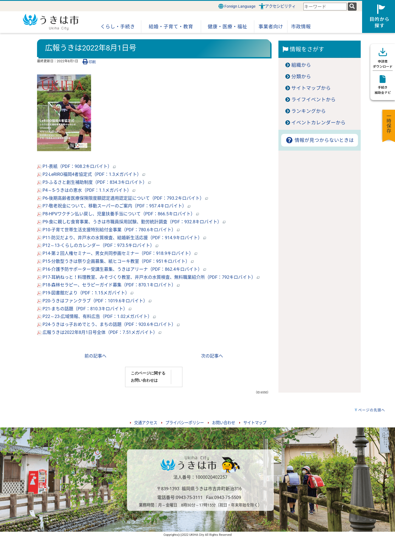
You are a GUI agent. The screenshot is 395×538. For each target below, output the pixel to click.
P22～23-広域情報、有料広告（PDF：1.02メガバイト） (96, 316)
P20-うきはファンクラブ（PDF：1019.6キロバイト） (94, 300)
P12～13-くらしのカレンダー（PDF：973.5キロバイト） (97, 245)
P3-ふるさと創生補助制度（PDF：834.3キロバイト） (94, 182)
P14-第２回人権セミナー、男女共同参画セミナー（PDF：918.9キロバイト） (117, 253)
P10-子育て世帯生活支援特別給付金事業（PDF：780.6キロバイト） (108, 229)
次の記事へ (212, 356)
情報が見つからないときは (319, 140)
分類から (301, 76)
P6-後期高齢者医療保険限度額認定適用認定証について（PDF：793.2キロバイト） (122, 198)
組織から (301, 65)
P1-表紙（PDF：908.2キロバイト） (76, 166)
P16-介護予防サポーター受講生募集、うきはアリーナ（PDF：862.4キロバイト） (121, 269)
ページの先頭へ (371, 410)
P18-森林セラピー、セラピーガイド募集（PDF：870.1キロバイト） (108, 285)
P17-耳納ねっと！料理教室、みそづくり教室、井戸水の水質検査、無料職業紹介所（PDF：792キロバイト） (148, 277)
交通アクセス (145, 423)
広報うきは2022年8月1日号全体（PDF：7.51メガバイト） (99, 332)
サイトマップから (311, 88)
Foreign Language (236, 6)
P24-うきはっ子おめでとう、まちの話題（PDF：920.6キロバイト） (108, 324)
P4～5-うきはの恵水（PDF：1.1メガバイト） (86, 190)
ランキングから (308, 111)
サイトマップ (254, 423)
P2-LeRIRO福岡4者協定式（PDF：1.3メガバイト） (91, 174)
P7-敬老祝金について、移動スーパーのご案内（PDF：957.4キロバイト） (113, 206)
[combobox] (325, 6)
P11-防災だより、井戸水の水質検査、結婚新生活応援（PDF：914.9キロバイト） (121, 237)
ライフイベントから (313, 99)
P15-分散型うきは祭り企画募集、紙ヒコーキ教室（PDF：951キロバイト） (115, 261)
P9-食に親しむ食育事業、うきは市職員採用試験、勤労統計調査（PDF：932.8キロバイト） (131, 221)
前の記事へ (95, 356)
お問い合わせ (223, 423)
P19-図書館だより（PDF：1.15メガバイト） (85, 292)
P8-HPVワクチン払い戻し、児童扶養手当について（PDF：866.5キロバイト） (118, 213)
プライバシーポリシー (184, 423)
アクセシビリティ (280, 6)
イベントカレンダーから (318, 122)
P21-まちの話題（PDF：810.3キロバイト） (84, 308)
